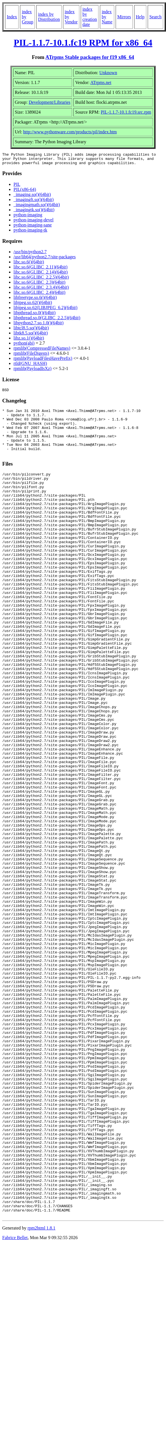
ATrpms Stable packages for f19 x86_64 (89, 57)
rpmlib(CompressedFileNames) (42, 350)
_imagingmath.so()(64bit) (37, 207)
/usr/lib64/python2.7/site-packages (45, 259)
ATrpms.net (100, 82)
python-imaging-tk (30, 232)
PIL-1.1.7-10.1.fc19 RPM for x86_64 (83, 43)
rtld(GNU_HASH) (30, 365)
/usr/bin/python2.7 (30, 254)
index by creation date (89, 17)
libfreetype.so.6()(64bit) (35, 300)
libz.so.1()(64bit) (29, 340)
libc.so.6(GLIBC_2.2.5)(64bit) (41, 279)
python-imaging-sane (33, 227)
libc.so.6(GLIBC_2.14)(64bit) (41, 274)
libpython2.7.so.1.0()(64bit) (39, 325)
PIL (17, 186)
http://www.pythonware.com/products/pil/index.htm (70, 131)
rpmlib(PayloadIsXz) (32, 371)
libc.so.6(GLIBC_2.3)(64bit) (39, 284)
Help (140, 16)
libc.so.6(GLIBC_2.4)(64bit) (39, 294)
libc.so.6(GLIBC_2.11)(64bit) (41, 269)
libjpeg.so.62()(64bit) (33, 305)
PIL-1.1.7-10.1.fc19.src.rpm (126, 112)
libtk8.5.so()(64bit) (31, 335)
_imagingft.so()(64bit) (34, 202)
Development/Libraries (49, 102)
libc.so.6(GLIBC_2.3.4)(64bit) (41, 289)
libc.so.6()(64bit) (29, 264)
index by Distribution (49, 17)
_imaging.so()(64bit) (32, 197)
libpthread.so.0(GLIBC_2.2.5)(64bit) (47, 320)
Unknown (108, 72)
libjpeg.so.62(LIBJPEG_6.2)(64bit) (45, 310)
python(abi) (24, 345)
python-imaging (28, 217)
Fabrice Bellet (15, 1399)
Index (12, 16)
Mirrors (124, 16)
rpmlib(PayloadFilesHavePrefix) (43, 360)
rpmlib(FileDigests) (31, 355)
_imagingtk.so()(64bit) (34, 212)
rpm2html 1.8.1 (41, 1389)
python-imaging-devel (33, 222)
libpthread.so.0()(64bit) (34, 315)
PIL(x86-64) (25, 192)
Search (155, 16)
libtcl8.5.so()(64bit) (31, 330)
